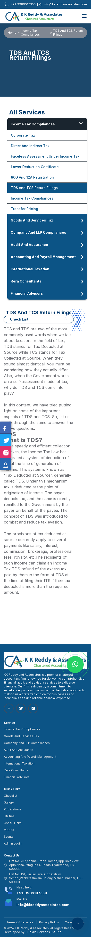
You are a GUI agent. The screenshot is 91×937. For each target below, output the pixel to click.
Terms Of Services (19, 922)
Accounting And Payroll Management (43, 257)
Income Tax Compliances (30, 32)
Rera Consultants (26, 281)
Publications (12, 809)
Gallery (9, 802)
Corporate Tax (23, 135)
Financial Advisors (27, 293)
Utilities (9, 816)
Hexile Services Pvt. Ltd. (44, 932)
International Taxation (30, 269)
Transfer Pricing (24, 209)
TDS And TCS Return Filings (34, 188)
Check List (19, 319)
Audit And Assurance (29, 244)
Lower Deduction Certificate (35, 167)
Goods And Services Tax (32, 220)
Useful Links (13, 823)
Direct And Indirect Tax (30, 146)
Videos (9, 830)
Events (9, 836)
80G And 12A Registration (32, 177)
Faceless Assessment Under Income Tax (45, 156)
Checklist (10, 795)
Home (12, 32)
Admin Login (13, 843)
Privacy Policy (49, 922)
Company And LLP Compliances (38, 232)
